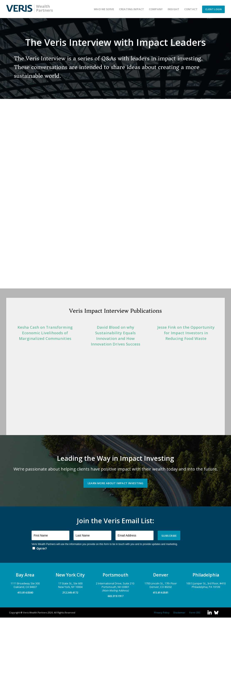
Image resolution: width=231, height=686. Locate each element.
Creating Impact (131, 9)
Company (156, 9)
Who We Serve (104, 9)
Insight (173, 9)
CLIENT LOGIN (213, 9)
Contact (191, 9)
